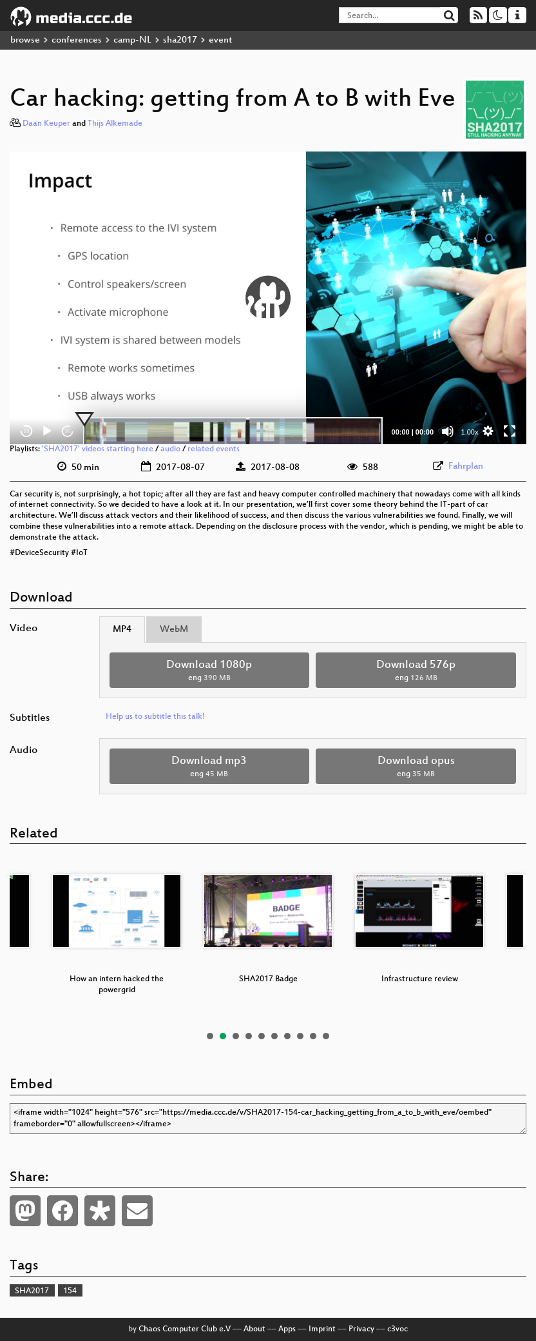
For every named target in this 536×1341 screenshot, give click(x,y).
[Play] (47, 431)
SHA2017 (32, 1291)
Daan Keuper (46, 123)
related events (213, 449)
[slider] (232, 431)
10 (326, 1036)
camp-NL (132, 40)
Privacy (361, 1329)
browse (25, 40)
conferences (77, 40)
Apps (287, 1329)
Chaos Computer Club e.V (185, 1329)
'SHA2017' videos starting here (97, 449)
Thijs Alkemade (115, 123)
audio (170, 449)
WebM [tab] (174, 629)
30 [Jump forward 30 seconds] (68, 431)
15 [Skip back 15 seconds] (27, 431)
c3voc (397, 1329)
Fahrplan (465, 466)
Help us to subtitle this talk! (155, 716)
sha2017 (180, 40)
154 (70, 1291)
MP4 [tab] (122, 629)
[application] (268, 298)
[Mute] (447, 431)
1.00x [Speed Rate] (470, 432)
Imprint (322, 1329)
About (254, 1329)
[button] (268, 298)
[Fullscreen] (509, 431)
